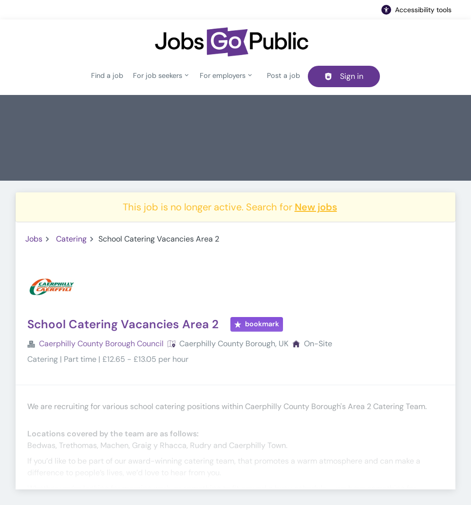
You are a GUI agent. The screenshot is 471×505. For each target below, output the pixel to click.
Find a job (107, 75)
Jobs (33, 239)
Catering (71, 239)
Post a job (283, 75)
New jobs (316, 207)
